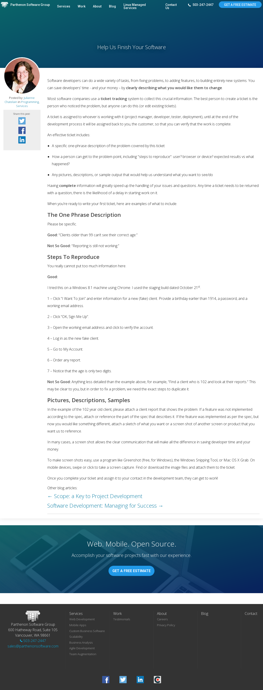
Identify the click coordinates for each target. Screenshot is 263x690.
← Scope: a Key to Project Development (94, 496)
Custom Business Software (87, 631)
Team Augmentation (82, 654)
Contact (251, 613)
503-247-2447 (200, 5)
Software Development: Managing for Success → (105, 505)
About (97, 6)
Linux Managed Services (134, 6)
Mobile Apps (77, 625)
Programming (30, 102)
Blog (112, 6)
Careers (162, 619)
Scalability (76, 637)
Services (63, 6)
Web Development (82, 619)
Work (81, 6)
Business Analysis (81, 642)
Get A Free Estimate (240, 5)
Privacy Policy (166, 625)
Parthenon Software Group (30, 5)
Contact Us (171, 6)
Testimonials (121, 619)
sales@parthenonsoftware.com (32, 646)
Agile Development (82, 648)
